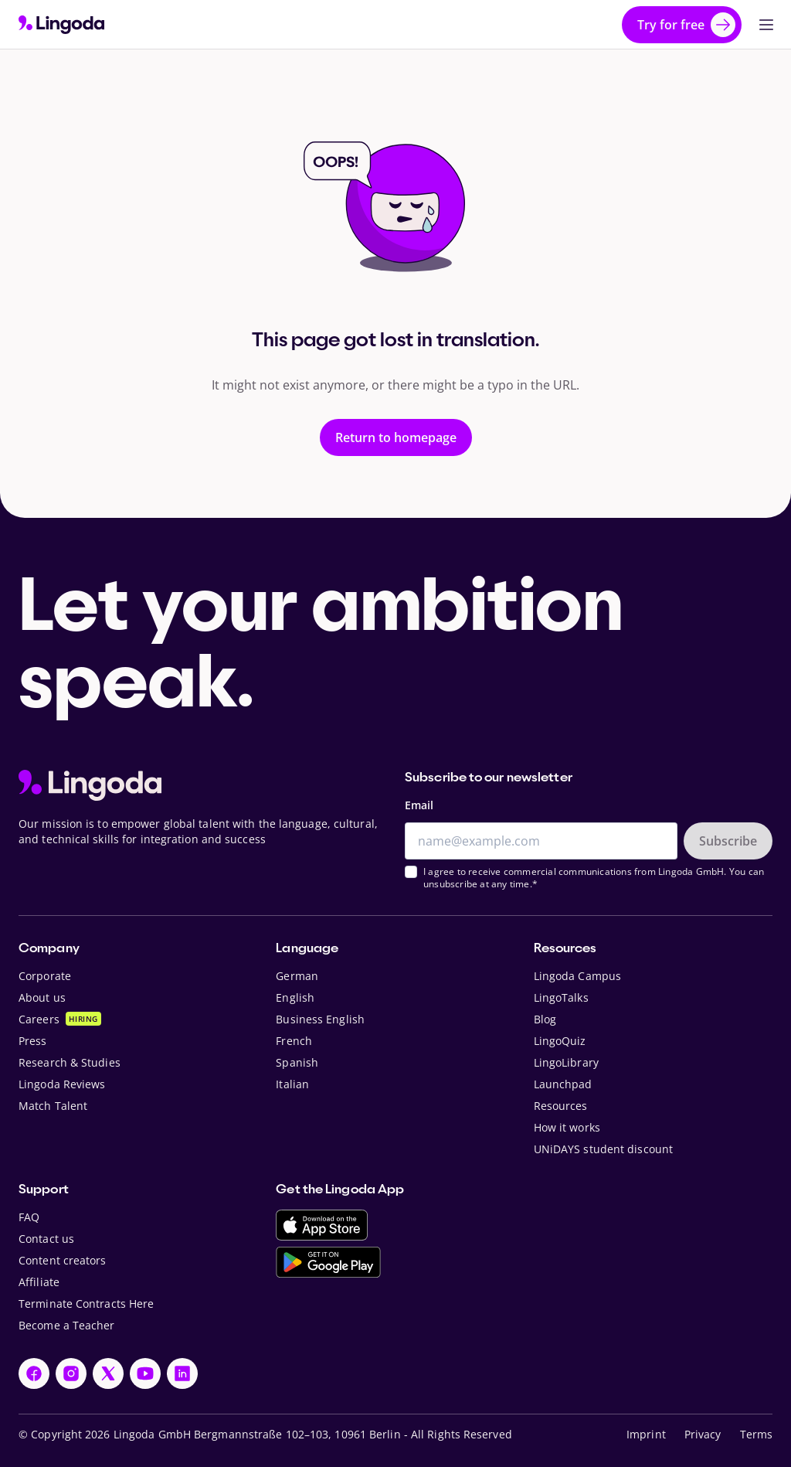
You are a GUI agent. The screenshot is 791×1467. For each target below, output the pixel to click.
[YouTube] (145, 1373)
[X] (108, 1373)
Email (419, 805)
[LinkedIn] (182, 1373)
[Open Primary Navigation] (766, 24)
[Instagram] (71, 1373)
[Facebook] (34, 1373)
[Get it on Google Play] (328, 1262)
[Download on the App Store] (322, 1225)
